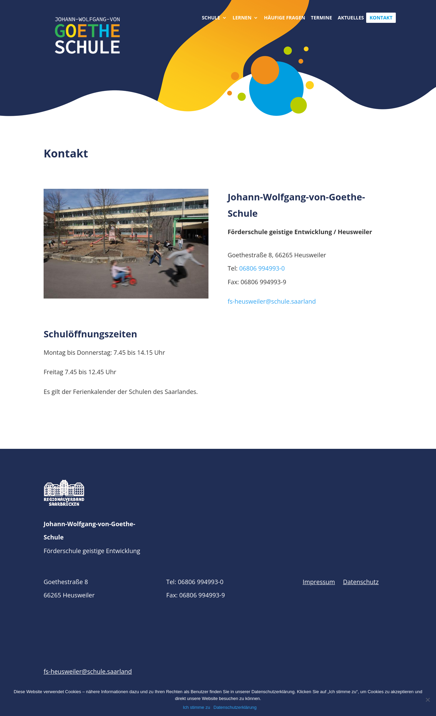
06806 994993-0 (262, 268)
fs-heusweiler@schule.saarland (272, 301)
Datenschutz (361, 582)
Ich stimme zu (196, 707)
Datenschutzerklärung (235, 707)
